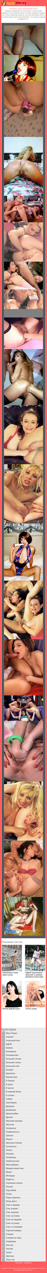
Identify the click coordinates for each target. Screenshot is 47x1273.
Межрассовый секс (15, 1168)
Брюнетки (10, 1073)
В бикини (10, 1081)
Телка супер (31, 1009)
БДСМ (9, 1044)
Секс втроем (12, 1208)
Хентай (9, 1249)
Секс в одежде (13, 1205)
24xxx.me (10, 1260)
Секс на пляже (13, 1216)
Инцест (9, 1139)
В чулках (10, 1095)
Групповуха (11, 1103)
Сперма (9, 1234)
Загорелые (11, 1128)
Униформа (11, 1241)
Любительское (12, 1161)
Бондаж (9, 1070)
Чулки (9, 1252)
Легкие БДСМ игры (11, 1009)
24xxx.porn (19, 1263)
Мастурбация (12, 1165)
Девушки (10, 1106)
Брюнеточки (11, 1077)
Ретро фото (11, 1201)
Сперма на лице (13, 1238)
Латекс (9, 1150)
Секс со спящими (14, 1227)
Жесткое (10, 1124)
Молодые (10, 1176)
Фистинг (10, 1245)
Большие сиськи (13, 1059)
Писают (9, 1187)
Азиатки (9, 1037)
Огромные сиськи (14, 1183)
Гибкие (9, 1099)
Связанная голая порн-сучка (10, 974)
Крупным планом (14, 1143)
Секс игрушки (12, 1212)
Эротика (10, 1256)
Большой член (12, 1066)
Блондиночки (12, 1055)
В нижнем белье (13, 1092)
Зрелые (9, 1135)
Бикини (9, 1048)
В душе (9, 1084)
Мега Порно (11, 1033)
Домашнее (11, 1110)
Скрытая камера (13, 1230)
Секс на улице (12, 1223)
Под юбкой (11, 1190)
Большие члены (13, 1062)
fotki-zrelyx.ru (13, 1268)
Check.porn (28, 1263)
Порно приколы (13, 1198)
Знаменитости (12, 1132)
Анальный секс (13, 1040)
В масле (10, 1088)
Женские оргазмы (14, 1121)
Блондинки (11, 1051)
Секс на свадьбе (13, 1219)
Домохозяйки (12, 1114)
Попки (9, 1194)
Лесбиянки (11, 1157)
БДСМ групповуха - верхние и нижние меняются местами (34, 975)
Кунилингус (11, 1146)
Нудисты (10, 1179)
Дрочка (9, 1117)
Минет (9, 1172)
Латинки (10, 1154)
